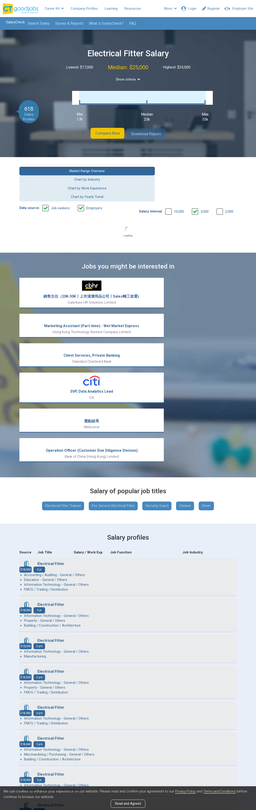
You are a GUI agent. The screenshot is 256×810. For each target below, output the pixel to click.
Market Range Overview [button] (44, 166)
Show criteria (128, 79)
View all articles (128, 760)
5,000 (205, 180)
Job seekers (60, 177)
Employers (94, 177)
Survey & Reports (67, 23)
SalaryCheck (12, 22)
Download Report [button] (151, 129)
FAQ (130, 23)
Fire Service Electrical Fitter (112, 377)
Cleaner (188, 377)
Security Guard (158, 377)
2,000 (229, 180)
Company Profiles (84, 8)
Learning (111, 8)
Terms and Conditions (221, 791)
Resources (133, 8)
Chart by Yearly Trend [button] (212, 166)
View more (128, 673)
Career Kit (54, 8)
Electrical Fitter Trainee (59, 377)
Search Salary (36, 23)
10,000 (179, 180)
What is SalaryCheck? (103, 23)
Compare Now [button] (102, 129)
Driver (210, 377)
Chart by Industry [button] (100, 166)
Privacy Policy (185, 791)
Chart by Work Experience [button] (156, 166)
